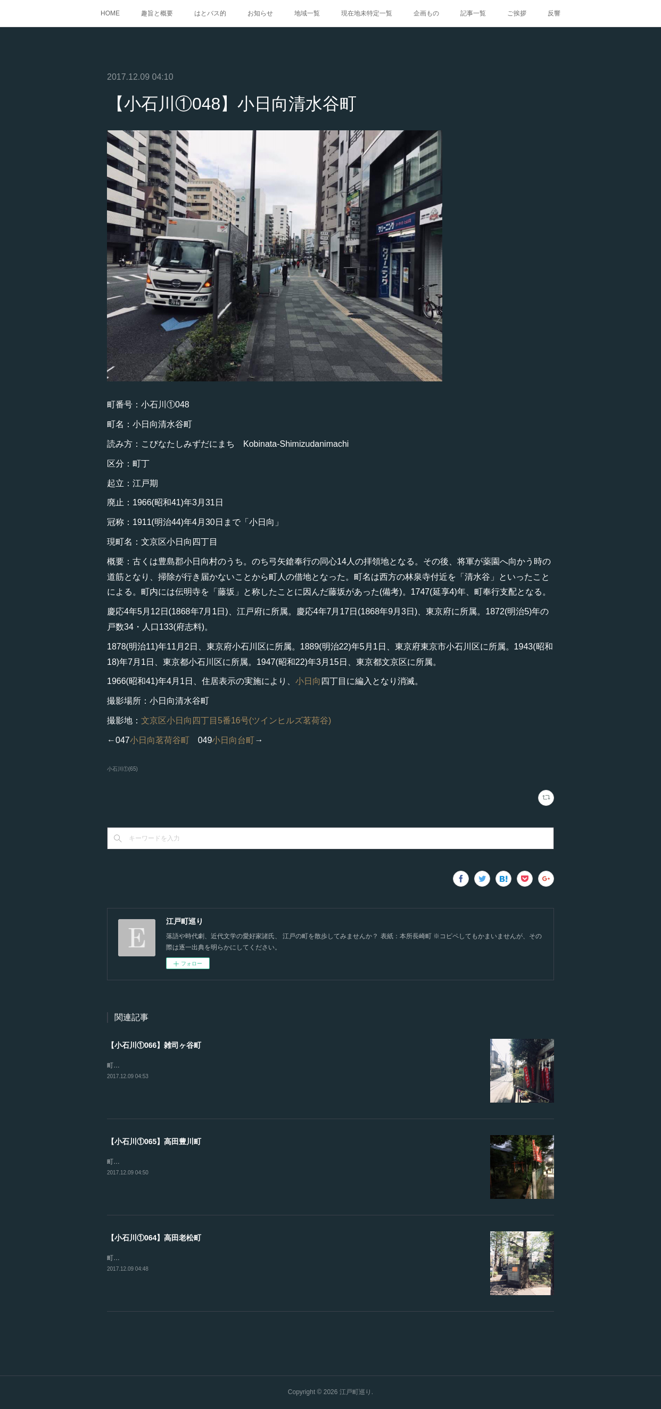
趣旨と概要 (157, 13)
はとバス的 (210, 13)
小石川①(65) (122, 769)
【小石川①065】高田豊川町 (154, 1141)
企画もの (426, 13)
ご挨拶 (516, 13)
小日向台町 (233, 740)
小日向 (308, 681)
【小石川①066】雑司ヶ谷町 (154, 1045)
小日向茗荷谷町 (159, 740)
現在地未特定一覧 (366, 13)
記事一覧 (473, 13)
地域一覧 (307, 13)
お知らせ (260, 13)
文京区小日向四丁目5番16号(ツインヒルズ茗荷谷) (236, 720)
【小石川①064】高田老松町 (154, 1237)
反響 (554, 13)
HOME (110, 13)
